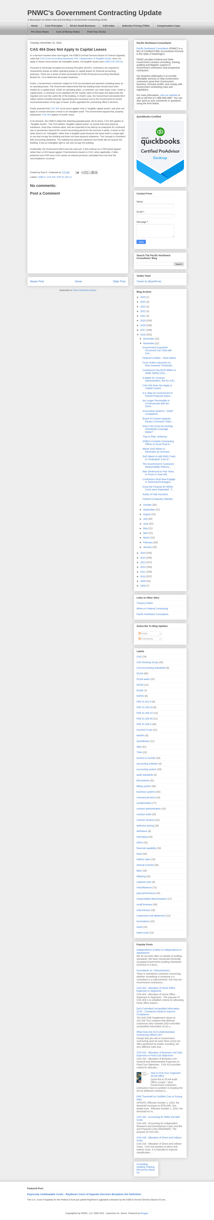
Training (150, 1167)
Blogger (144, 1213)
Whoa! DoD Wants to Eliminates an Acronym (156, 450)
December (149, 338)
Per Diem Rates (40, 31)
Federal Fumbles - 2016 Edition (159, 358)
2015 (143, 553)
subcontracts (143, 910)
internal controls (145, 865)
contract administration (149, 808)
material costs (144, 882)
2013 (143, 562)
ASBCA (41, 177)
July (145, 519)
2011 (143, 571)
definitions (142, 831)
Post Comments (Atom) (84, 290)
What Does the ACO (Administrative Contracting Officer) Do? (156, 1033)
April (146, 533)
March (146, 537)
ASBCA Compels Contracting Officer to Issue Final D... (158, 443)
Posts (143, 633)
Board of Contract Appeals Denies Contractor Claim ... (158, 420)
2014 (143, 557)
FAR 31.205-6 (144, 724)
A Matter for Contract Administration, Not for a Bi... (159, 379)
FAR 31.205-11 (64, 177)
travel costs (143, 932)
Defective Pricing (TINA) (135, 25)
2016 (143, 334)
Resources (142, 1169)
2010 (143, 576)
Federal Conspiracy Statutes (158, 499)
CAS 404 (54, 108)
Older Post (119, 281)
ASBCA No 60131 (113, 61)
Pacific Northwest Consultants (152, 48)
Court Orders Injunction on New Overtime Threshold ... (158, 364)
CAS (139, 656)
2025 (143, 297)
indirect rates (143, 859)
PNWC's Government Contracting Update (94, 12)
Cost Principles (54, 25)
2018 (143, 325)
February (148, 542)
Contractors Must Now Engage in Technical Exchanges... (159, 480)
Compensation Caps (168, 25)
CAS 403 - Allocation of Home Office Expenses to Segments (156, 989)
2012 (143, 567)
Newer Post (37, 281)
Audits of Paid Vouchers (155, 494)
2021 (143, 315)
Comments (146, 638)
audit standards (145, 774)
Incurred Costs (144, 729)
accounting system (146, 769)
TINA (139, 752)
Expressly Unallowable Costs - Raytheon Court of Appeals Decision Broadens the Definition (84, 1194)
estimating (142, 836)
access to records (146, 758)
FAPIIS (140, 696)
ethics (140, 842)
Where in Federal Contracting (152, 608)
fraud (139, 853)
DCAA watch (143, 679)
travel (139, 927)
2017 (143, 330)
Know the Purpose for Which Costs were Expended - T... (158, 488)
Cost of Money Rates (68, 31)
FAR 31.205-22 (145, 713)
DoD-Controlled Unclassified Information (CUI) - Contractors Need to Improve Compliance (158, 1011)
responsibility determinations (152, 898)
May (145, 528)
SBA (139, 746)
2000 (143, 585)
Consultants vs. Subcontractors (153, 970)
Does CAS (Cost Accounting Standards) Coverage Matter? (158, 429)
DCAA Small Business (82, 25)
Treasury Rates (145, 603)
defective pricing (145, 825)
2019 (143, 320)
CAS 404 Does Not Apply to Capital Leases (157, 387)
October (147, 504)
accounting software (147, 763)
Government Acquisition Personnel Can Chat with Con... (157, 350)
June (146, 523)
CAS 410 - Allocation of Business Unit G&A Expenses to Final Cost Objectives (159, 1054)
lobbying (141, 876)
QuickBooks (143, 741)
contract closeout (146, 820)
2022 (143, 311)
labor (139, 870)
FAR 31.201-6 (144, 701)
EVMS (140, 690)
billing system (144, 786)
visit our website (168, 95)
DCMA (140, 684)
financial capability (146, 848)
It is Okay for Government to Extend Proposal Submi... (158, 394)
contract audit (144, 814)
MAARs (141, 735)
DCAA (140, 673)
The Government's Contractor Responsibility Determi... (158, 465)
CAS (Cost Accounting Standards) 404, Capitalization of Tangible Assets (75, 58)
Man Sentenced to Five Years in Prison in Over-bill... (158, 473)
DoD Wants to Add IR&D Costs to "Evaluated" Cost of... (159, 458)
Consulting (142, 1164)
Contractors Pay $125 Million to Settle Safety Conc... (159, 371)
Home (34, 25)
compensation (144, 803)
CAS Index (109, 25)
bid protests (143, 780)
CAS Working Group (147, 662)
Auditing (141, 1167)
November (149, 343)
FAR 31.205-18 (145, 707)
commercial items (146, 797)
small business (144, 904)
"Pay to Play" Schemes (155, 436)
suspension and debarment (151, 915)
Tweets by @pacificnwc (149, 281)
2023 (143, 306)
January (147, 547)
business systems (146, 791)
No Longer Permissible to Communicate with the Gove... (156, 403)
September (149, 509)
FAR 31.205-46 (145, 718)
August (147, 514)
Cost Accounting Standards (151, 667)
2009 (143, 581)
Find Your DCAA (96, 31)
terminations (143, 921)
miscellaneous (144, 887)
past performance (146, 893)
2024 (143, 301)
